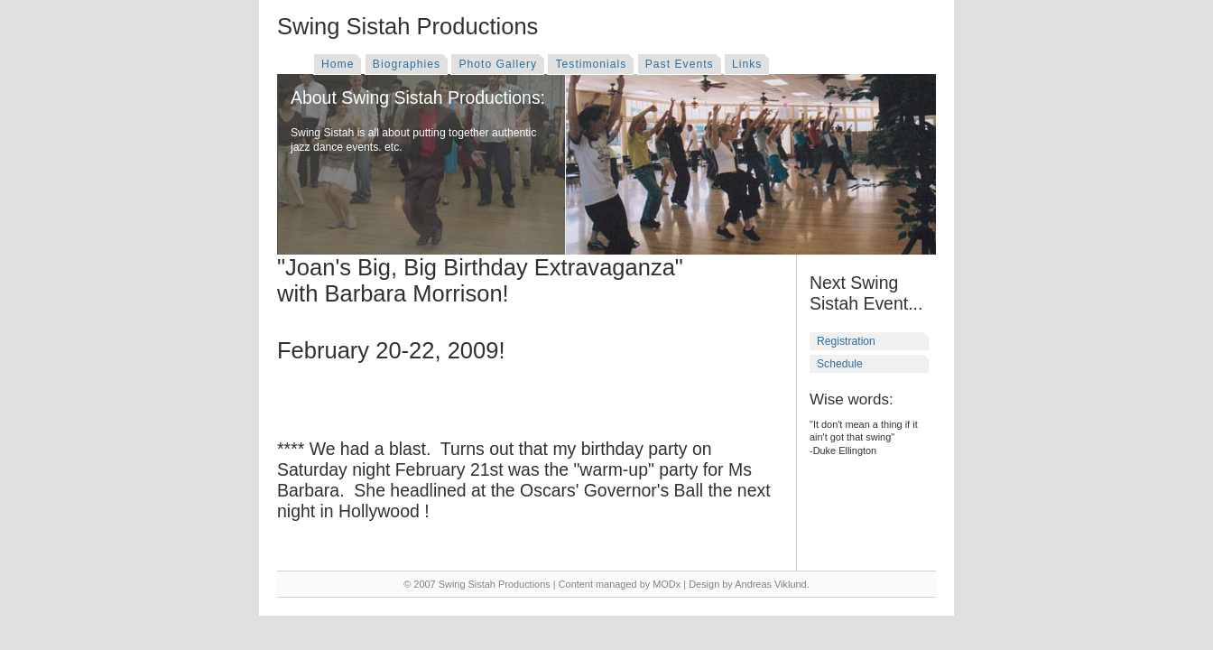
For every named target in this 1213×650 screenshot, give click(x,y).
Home (337, 64)
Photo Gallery (497, 64)
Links (747, 64)
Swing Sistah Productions (407, 26)
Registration (846, 341)
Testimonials (590, 64)
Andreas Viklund (770, 584)
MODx (667, 584)
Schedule (840, 364)
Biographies (406, 64)
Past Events (679, 64)
